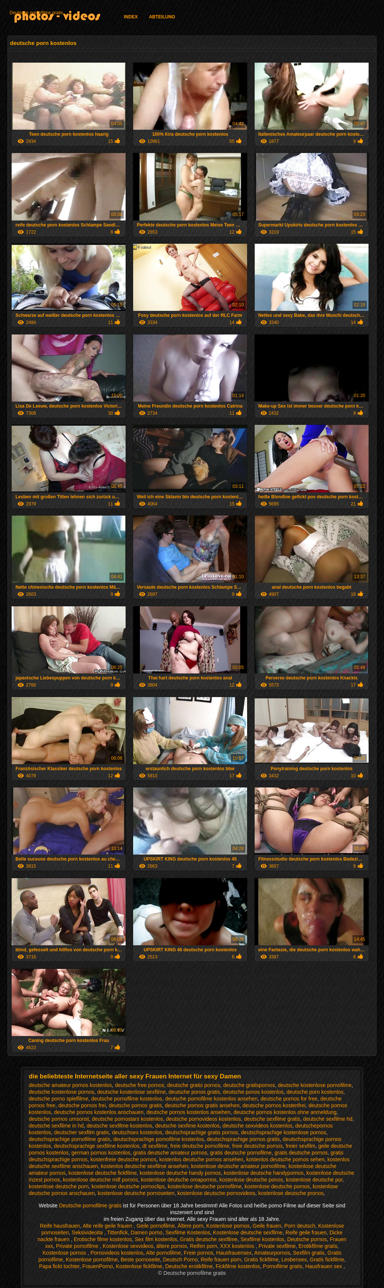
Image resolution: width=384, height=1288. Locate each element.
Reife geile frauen (306, 1233)
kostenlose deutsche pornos (277, 1186)
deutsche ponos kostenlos (253, 1092)
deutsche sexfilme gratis (272, 1119)
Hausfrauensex (234, 1253)
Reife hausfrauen (60, 1226)
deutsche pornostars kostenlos (127, 1119)
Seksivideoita (88, 1233)
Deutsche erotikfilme (189, 1266)
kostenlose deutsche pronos (291, 1193)
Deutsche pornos (307, 1239)
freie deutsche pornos (257, 1146)
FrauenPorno (97, 1266)
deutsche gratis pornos (193, 1085)
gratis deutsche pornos (301, 1153)
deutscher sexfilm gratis (81, 1132)
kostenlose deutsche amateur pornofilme (238, 1166)
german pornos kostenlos (100, 1153)
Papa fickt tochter (59, 1266)
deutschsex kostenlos (137, 1132)
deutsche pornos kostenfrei (274, 1105)
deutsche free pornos (139, 1085)
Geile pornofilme (155, 1226)
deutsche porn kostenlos (315, 1092)
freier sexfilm (300, 1146)
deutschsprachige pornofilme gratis (69, 1139)
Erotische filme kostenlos (103, 1239)
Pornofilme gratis (282, 1266)
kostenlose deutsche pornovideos (216, 1193)
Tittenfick (117, 1233)
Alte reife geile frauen (108, 1226)
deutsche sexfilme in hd (56, 1126)
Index (131, 16)
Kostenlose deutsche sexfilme (247, 1233)
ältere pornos (171, 1246)
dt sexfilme (155, 1146)
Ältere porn (190, 1226)
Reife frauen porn (221, 1260)
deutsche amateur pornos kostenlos (70, 1085)
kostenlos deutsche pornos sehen (285, 1159)
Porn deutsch (299, 1226)
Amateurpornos (272, 1253)
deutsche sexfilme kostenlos (119, 1126)
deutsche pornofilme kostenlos (126, 1099)
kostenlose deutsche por (314, 1180)
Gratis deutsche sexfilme (208, 1239)
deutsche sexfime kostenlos (187, 1126)
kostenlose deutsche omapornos (179, 1180)
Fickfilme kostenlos (238, 1266)
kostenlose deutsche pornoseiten (136, 1193)
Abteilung (162, 16)
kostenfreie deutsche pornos (123, 1159)
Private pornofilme (78, 1246)
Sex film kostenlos (156, 1239)
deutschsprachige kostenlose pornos (283, 1132)
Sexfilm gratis (308, 1253)
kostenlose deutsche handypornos (263, 1173)
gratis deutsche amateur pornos (170, 1153)
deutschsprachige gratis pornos (201, 1132)
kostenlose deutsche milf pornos (100, 1180)
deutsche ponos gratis (194, 1092)
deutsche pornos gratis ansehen (202, 1105)
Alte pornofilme (163, 1253)
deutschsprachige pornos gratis (243, 1139)
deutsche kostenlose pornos (61, 1092)
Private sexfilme (277, 1246)
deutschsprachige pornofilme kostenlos (158, 1139)
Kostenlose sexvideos (128, 1246)
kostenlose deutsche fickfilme (103, 1173)
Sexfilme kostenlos (262, 1239)
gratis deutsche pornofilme (241, 1153)
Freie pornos (198, 1253)
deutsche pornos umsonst (59, 1119)
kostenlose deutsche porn (59, 1186)
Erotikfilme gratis (317, 1246)
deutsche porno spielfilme (58, 1099)
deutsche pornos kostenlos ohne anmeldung (284, 1112)
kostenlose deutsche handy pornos (180, 1173)
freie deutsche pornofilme (199, 1146)
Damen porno (147, 1233)
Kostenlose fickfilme (139, 1266)
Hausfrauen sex (324, 1266)
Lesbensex (294, 1260)
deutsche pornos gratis (135, 1105)
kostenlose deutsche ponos (251, 1180)
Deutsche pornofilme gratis (36, 12)
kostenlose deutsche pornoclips (128, 1186)
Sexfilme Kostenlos (187, 1233)
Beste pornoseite (140, 1260)
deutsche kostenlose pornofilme (315, 1085)
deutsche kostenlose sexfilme (131, 1092)
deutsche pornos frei (82, 1105)
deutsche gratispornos (249, 1085)
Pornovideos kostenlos (116, 1253)
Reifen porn (203, 1246)
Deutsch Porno (180, 1260)
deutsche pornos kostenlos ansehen (188, 1112)
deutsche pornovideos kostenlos (203, 1119)
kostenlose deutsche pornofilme (205, 1186)
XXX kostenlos (238, 1246)
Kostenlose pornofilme (92, 1260)
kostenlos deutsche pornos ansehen (201, 1159)
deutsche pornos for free (289, 1099)
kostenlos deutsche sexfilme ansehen (144, 1166)
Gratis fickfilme (261, 1260)
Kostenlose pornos (228, 1226)
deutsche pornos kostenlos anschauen (99, 1112)
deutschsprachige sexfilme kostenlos (97, 1146)
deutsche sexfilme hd (327, 1119)
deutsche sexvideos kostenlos (257, 1126)
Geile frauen (267, 1226)
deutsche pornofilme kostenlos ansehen (211, 1099)
